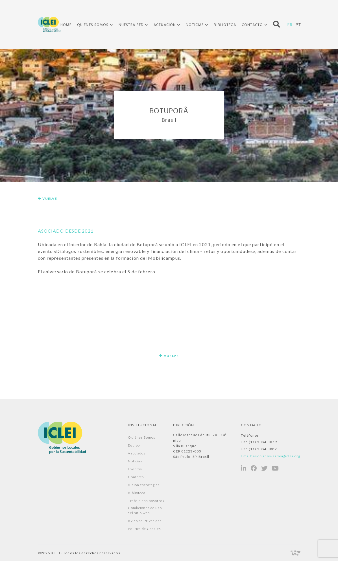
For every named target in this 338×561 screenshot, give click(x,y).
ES (290, 24)
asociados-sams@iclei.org (276, 456)
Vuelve (47, 198)
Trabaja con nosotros (146, 501)
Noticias (195, 25)
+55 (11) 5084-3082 (259, 449)
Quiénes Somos (93, 25)
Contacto (252, 25)
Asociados (136, 453)
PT (298, 24)
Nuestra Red (131, 25)
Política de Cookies (144, 529)
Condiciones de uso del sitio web (145, 510)
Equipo (134, 445)
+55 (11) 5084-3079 (259, 442)
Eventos (135, 469)
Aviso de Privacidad (145, 521)
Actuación (165, 25)
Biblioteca (225, 25)
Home (65, 25)
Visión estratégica (144, 485)
